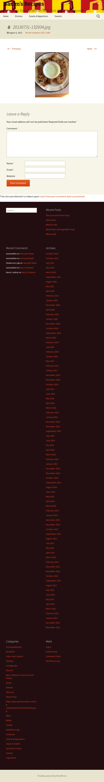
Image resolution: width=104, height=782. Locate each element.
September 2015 (53, 431)
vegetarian (11, 757)
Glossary (10, 692)
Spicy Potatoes (27, 267)
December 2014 (53, 468)
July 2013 (50, 543)
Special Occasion (14, 748)
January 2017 (52, 370)
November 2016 (53, 379)
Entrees (19, 16)
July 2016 (50, 389)
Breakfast (10, 651)
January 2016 (52, 417)
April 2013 (50, 552)
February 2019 (52, 342)
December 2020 (53, 305)
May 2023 (50, 267)
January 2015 (52, 464)
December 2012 (53, 566)
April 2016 (50, 403)
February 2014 (52, 510)
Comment (13, 128)
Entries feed (51, 651)
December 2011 (53, 622)
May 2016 (50, 398)
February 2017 (52, 365)
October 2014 (52, 478)
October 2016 (52, 384)
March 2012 (51, 608)
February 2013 (52, 562)
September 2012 (53, 580)
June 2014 (50, 492)
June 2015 (50, 440)
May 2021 (50, 286)
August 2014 (51, 487)
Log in (48, 647)
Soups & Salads (13, 743)
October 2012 (52, 576)
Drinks (9, 682)
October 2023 (52, 258)
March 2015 (51, 454)
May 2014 (50, 496)
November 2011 (53, 627)
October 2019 (52, 328)
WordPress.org (53, 661)
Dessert (9, 670)
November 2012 (53, 571)
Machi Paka (51, 220)
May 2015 (50, 445)
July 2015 (50, 435)
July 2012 (50, 590)
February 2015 (52, 459)
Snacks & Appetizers (38, 16)
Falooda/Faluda (27, 253)
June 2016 (50, 393)
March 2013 (51, 557)
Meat (8, 715)
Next (92, 48)
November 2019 (53, 323)
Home (6, 16)
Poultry (9, 725)
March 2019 (51, 337)
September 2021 (53, 277)
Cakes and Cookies (14, 656)
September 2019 (53, 333)
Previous (14, 48)
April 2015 (50, 449)
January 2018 (52, 356)
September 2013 (53, 534)
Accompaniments (14, 647)
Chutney (9, 661)
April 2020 (50, 309)
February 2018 (52, 351)
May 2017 (50, 361)
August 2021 (51, 281)
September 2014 (53, 482)
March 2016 (51, 407)
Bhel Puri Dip (51, 224)
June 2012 (50, 594)
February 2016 (52, 412)
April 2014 (50, 501)
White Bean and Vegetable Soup (60, 229)
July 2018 (50, 347)
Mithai (8, 720)
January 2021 (52, 300)
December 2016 (53, 375)
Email (10, 169)
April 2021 (50, 291)
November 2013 (53, 524)
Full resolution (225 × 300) (39, 32)
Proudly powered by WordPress (52, 775)
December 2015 (53, 421)
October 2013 (52, 529)
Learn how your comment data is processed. (62, 196)
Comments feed (53, 656)
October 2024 (52, 253)
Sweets (58, 16)
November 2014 (53, 473)
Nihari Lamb (51, 234)
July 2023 (50, 263)
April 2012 (50, 604)
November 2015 (53, 426)
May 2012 (50, 599)
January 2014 (52, 515)
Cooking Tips (12, 665)
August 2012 (51, 585)
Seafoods (10, 734)
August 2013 (51, 538)
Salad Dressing (12, 729)
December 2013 (53, 520)
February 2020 (52, 314)
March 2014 (51, 506)
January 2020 (52, 319)
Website (11, 176)
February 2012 (52, 613)
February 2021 (52, 295)
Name (10, 163)
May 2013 (50, 548)
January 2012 (52, 618)
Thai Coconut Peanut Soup (57, 215)
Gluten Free (11, 696)
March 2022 (51, 272)
